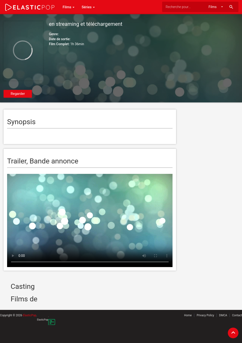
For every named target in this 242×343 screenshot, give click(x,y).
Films (68, 7)
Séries (88, 7)
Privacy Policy (205, 315)
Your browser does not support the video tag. (90, 220)
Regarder (18, 94)
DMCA (223, 315)
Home (188, 315)
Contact (237, 315)
